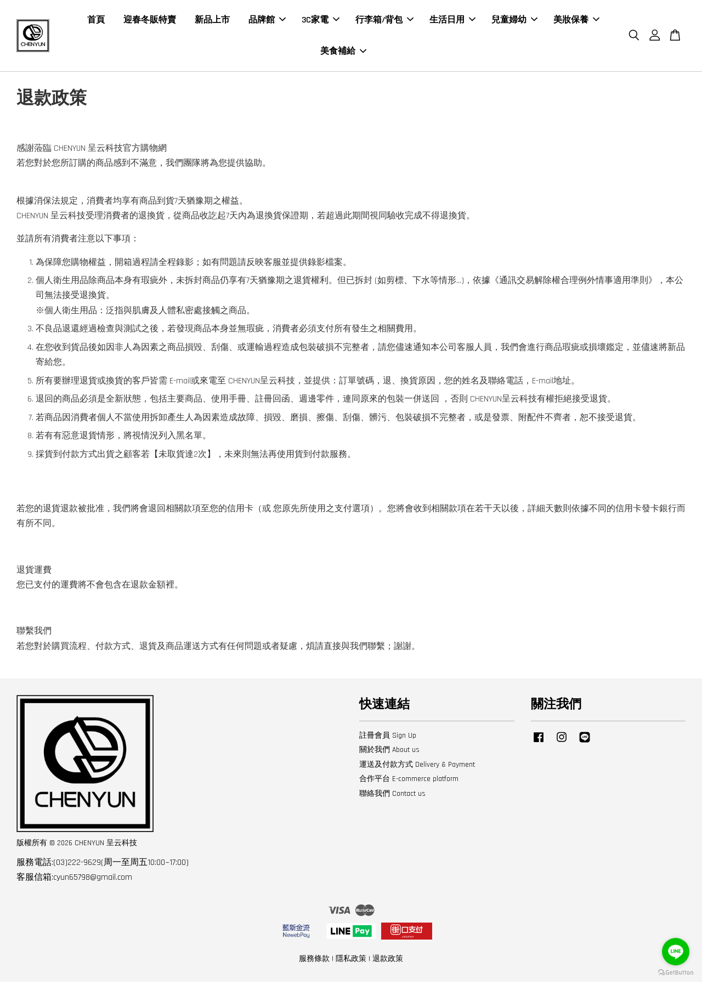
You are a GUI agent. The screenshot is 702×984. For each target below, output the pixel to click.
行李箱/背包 (384, 21)
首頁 (96, 21)
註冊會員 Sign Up (387, 738)
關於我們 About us (389, 752)
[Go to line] (675, 951)
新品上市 (212, 21)
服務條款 (314, 961)
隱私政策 (351, 961)
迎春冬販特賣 (149, 21)
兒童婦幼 (514, 21)
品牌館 (267, 21)
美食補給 (343, 52)
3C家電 (320, 21)
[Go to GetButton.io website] (675, 972)
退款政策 (387, 961)
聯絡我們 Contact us (392, 796)
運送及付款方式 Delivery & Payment (417, 767)
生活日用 (452, 21)
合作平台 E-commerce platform (408, 781)
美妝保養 (576, 21)
